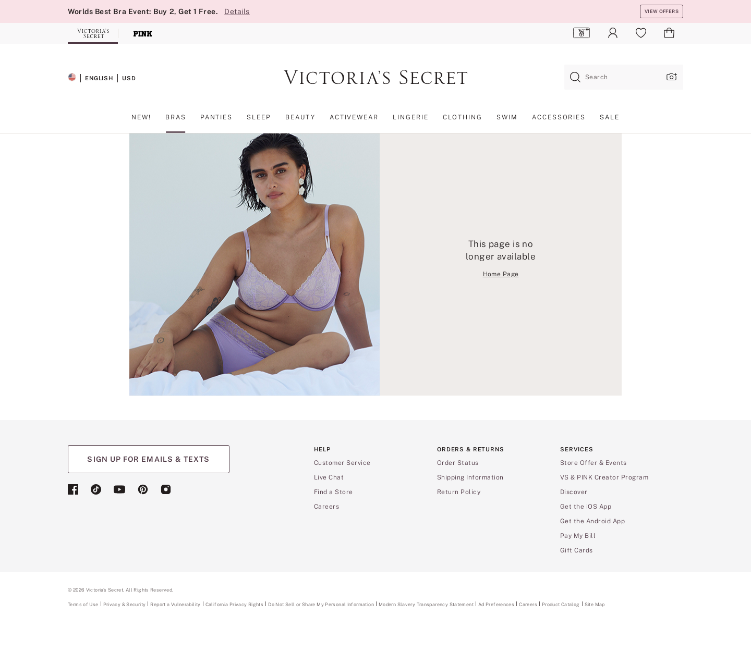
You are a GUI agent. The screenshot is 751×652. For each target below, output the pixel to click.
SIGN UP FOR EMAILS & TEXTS (148, 459)
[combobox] (623, 77)
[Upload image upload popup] (670, 76)
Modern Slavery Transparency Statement (426, 604)
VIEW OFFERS (662, 11)
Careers (528, 604)
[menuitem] (582, 32)
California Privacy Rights (234, 604)
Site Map (595, 604)
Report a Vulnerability (175, 604)
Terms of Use (83, 604)
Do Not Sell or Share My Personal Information (321, 604)
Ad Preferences (496, 604)
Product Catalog (561, 604)
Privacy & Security (124, 604)
